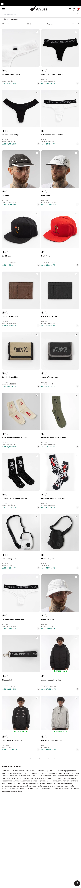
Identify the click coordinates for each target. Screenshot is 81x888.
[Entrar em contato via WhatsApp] (77, 883)
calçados (41, 781)
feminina (19, 781)
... (44, 758)
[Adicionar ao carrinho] (38, 83)
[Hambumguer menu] (3, 9)
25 (49, 758)
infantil (27, 781)
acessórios (51, 781)
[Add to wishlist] (37, 32)
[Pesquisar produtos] (77, 14)
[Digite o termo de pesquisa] (39, 14)
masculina (10, 781)
